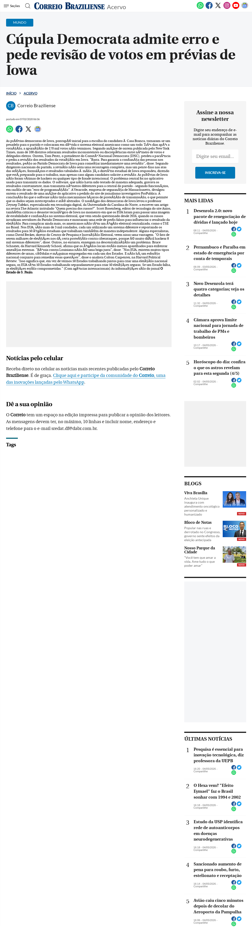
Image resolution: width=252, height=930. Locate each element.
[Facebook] (209, 8)
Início (11, 93)
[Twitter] (218, 8)
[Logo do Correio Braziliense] (69, 6)
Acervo (116, 6)
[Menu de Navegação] (12, 6)
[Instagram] (226, 8)
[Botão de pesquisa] (26, 6)
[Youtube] (235, 8)
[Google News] (244, 8)
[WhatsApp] (200, 8)
